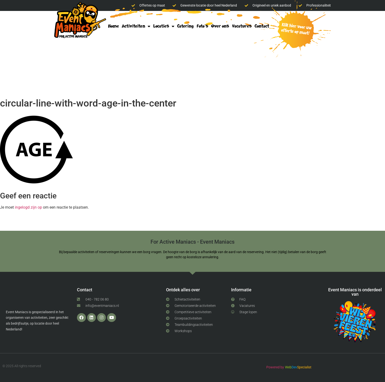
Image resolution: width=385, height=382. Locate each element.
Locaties (163, 26)
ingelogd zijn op (28, 207)
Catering (185, 26)
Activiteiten (136, 26)
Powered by (275, 367)
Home (113, 26)
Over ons (220, 26)
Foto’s (202, 26)
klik (295, 29)
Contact (262, 26)
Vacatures (242, 26)
